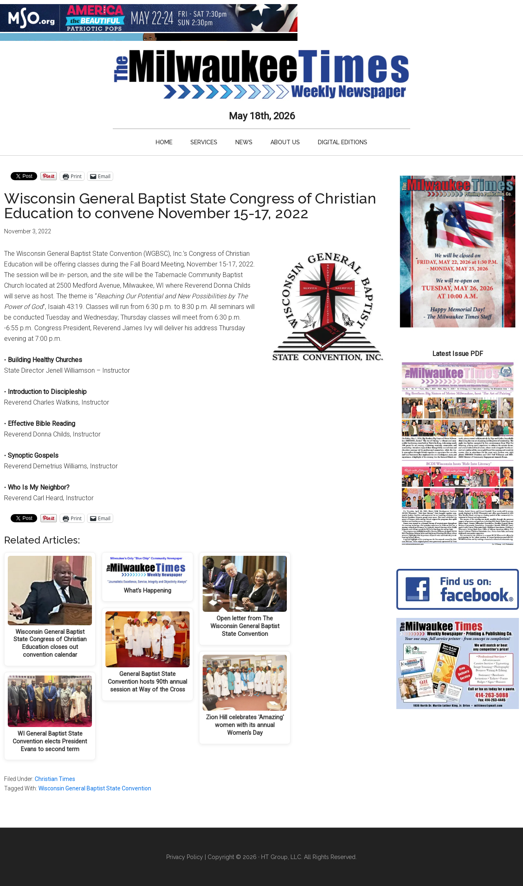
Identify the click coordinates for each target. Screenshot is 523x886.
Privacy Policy (184, 857)
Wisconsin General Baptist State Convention (94, 788)
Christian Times (55, 779)
